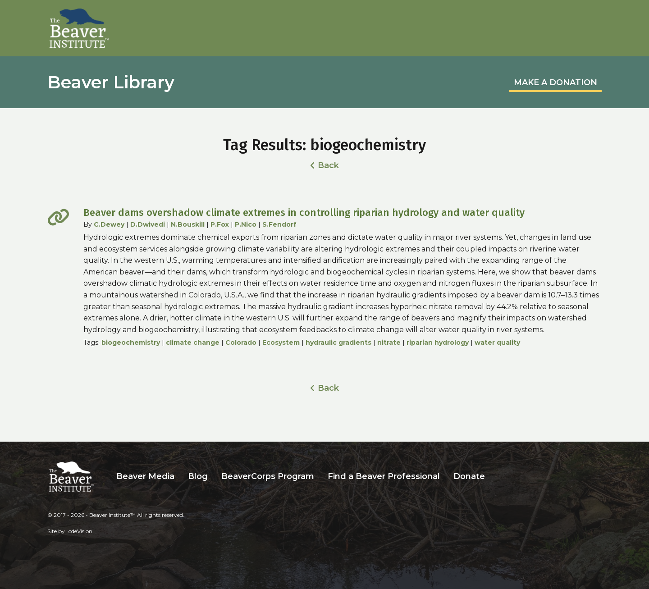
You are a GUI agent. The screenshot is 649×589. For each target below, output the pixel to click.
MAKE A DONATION (555, 82)
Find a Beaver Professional (384, 476)
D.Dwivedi (147, 224)
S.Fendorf (279, 224)
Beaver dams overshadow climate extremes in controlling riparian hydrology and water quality (304, 212)
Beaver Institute (79, 28)
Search (498, 476)
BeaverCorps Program (267, 476)
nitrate (389, 342)
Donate (469, 476)
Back (328, 165)
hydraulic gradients (338, 342)
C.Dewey (109, 224)
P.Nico (245, 224)
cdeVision (80, 531)
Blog (198, 476)
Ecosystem (281, 342)
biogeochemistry (130, 342)
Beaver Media (145, 476)
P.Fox (219, 224)
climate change (192, 342)
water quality (497, 342)
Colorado (240, 342)
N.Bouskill (188, 224)
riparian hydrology (438, 342)
